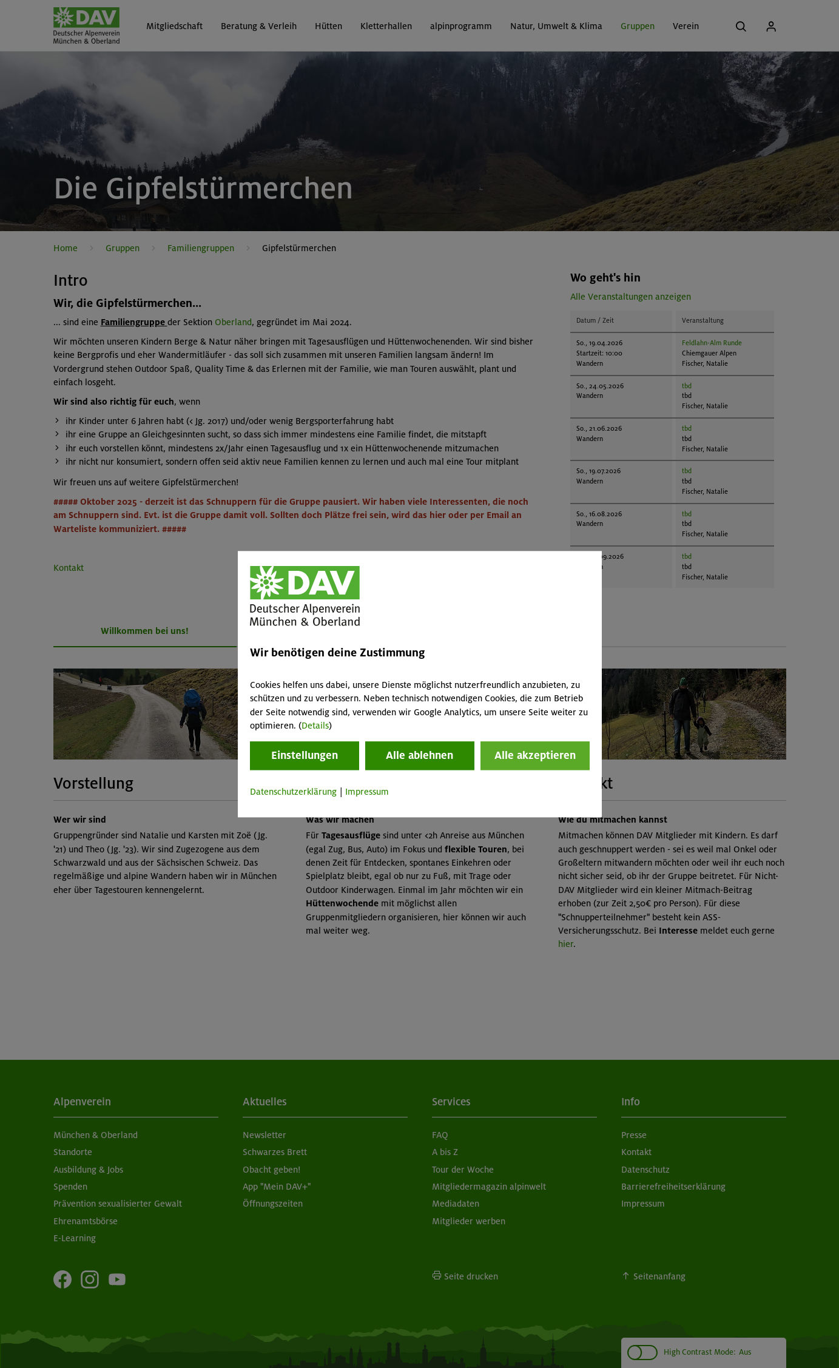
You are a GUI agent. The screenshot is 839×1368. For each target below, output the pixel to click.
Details (315, 725)
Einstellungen (304, 756)
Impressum (367, 792)
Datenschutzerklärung (293, 792)
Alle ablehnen (419, 756)
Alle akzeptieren (535, 756)
